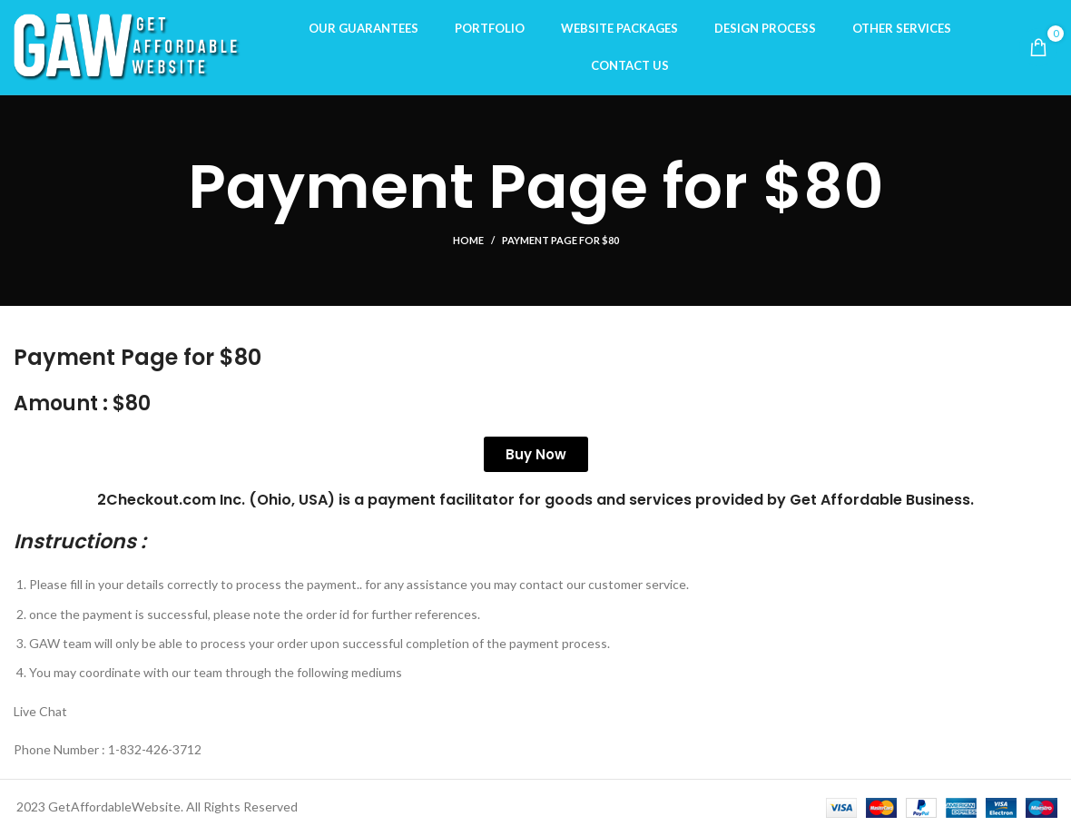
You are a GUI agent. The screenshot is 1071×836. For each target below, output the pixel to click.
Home (468, 240)
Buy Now (536, 454)
